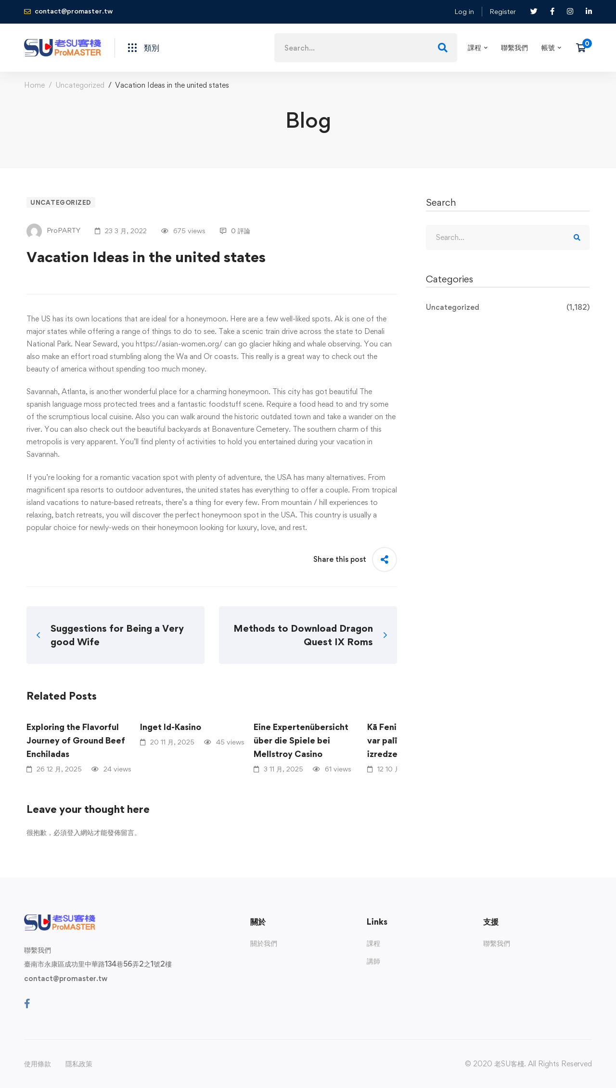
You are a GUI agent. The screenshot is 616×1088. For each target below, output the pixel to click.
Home (34, 85)
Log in (464, 11)
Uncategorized (79, 85)
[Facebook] (27, 1003)
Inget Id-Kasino (170, 727)
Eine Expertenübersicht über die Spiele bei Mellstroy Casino (301, 740)
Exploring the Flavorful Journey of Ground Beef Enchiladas (75, 740)
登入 (73, 832)
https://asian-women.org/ (179, 343)
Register (502, 11)
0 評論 (235, 230)
